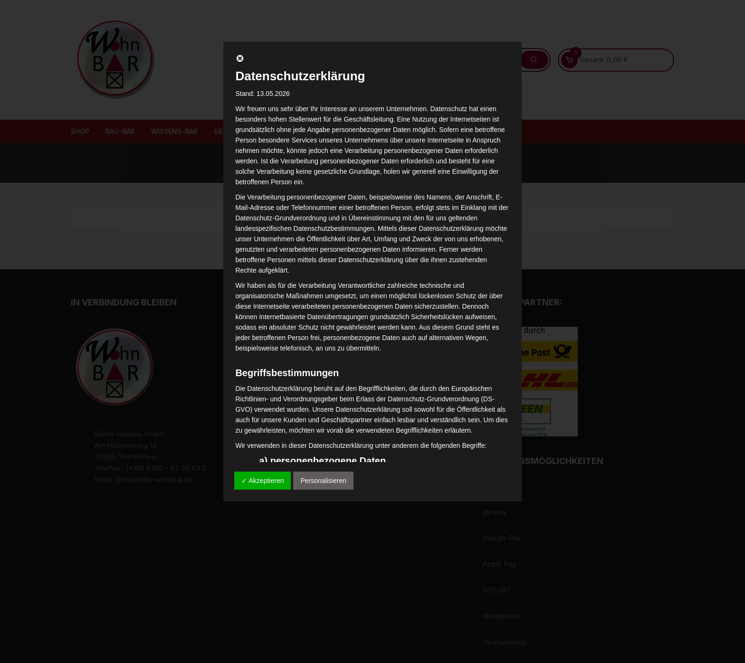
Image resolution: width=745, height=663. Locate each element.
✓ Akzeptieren (262, 480)
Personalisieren (323, 480)
